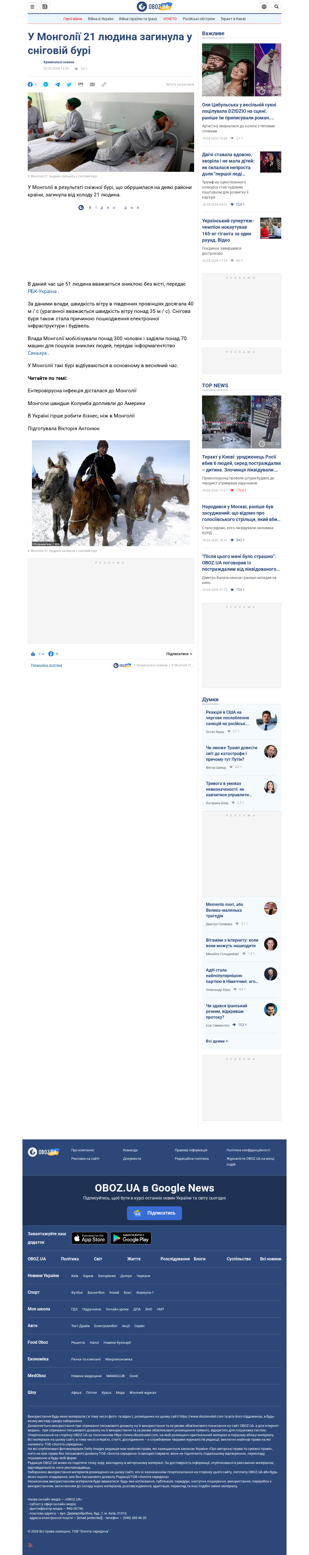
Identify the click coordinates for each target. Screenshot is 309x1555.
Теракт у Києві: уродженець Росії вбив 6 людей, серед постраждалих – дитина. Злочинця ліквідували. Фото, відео (241, 463)
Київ (74, 1276)
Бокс (128, 1293)
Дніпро (126, 1276)
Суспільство (239, 1258)
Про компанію (82, 1150)
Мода (120, 1393)
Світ (98, 1258)
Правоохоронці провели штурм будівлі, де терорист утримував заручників (238, 480)
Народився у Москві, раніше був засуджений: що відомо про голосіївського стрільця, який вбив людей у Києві (241, 513)
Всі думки (215, 1041)
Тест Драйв (80, 1326)
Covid (133, 1376)
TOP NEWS (215, 385)
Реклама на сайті (85, 1159)
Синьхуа (37, 353)
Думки (210, 699)
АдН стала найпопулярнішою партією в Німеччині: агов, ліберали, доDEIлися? (232, 976)
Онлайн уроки (117, 1309)
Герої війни (72, 19)
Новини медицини (86, 1376)
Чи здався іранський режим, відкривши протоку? (226, 1011)
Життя (134, 1258)
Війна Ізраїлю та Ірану (138, 19)
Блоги (199, 1258)
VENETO (170, 19)
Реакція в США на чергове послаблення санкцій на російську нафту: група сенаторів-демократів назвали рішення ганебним (228, 718)
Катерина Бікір (217, 803)
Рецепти (78, 1343)
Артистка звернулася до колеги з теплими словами (238, 128)
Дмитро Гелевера (219, 924)
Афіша (76, 1393)
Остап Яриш (215, 732)
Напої (94, 1343)
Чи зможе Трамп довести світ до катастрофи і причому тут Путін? (231, 753)
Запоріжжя (107, 1276)
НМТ (160, 1309)
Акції (126, 1326)
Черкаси (143, 1276)
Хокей (114, 1293)
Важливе (213, 33)
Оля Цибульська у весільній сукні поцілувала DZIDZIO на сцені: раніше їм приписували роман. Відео (239, 111)
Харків (88, 1276)
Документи (132, 1159)
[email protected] (89, 1518)
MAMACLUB (115, 1376)
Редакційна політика (46, 665)
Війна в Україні (100, 19)
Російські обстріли (199, 19)
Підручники (91, 1309)
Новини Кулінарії (117, 1343)
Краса (106, 1393)
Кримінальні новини (59, 62)
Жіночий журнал (142, 1393)
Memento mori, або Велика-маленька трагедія (224, 910)
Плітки (91, 1393)
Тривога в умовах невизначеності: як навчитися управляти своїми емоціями (227, 789)
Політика (70, 1258)
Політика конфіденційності (248, 1150)
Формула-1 (145, 1293)
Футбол (77, 1293)
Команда (130, 1150)
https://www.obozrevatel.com (201, 1416)
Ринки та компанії (86, 1359)
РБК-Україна (42, 291)
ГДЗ (74, 1309)
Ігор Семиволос (218, 1025)
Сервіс (139, 1326)
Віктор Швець (216, 768)
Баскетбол (96, 1293)
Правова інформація (191, 1150)
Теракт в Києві (233, 19)
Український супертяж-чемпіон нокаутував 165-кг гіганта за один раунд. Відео (228, 230)
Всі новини (270, 1258)
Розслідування (175, 1258)
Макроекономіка (118, 1359)
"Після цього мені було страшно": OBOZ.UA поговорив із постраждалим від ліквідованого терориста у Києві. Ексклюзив (239, 563)
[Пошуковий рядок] (276, 7)
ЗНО (148, 1309)
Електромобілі (105, 1326)
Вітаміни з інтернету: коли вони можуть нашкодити (232, 943)
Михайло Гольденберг (222, 954)
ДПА (137, 1309)
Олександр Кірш (218, 990)
